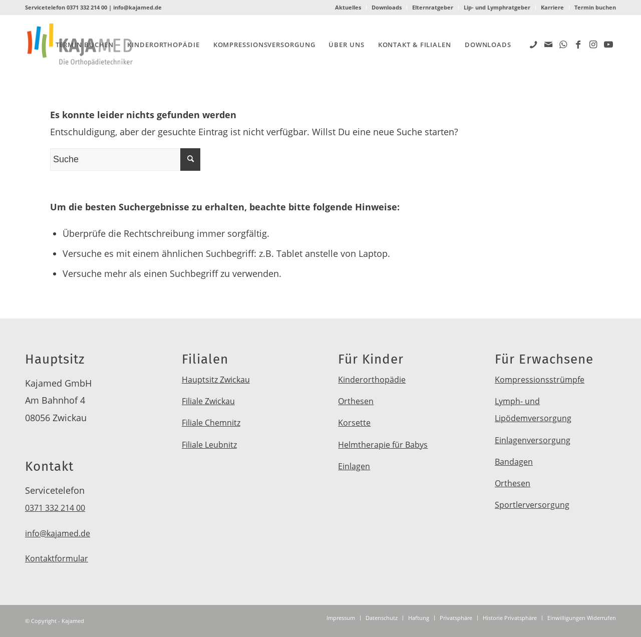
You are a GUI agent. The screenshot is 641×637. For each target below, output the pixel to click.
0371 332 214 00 (87, 7)
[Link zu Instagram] (593, 44)
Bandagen (514, 461)
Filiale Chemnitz (211, 422)
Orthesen (356, 401)
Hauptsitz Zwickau (216, 379)
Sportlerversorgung (532, 504)
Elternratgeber (432, 7)
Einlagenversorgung (532, 440)
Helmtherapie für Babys (383, 444)
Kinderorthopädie (372, 379)
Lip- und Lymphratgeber (497, 7)
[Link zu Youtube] (608, 44)
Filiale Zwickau (208, 401)
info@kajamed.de (137, 7)
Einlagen (354, 466)
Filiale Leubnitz (209, 444)
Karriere (552, 7)
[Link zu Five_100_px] (533, 44)
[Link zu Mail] (548, 44)
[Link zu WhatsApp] (563, 44)
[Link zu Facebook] (578, 44)
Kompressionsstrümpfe (539, 379)
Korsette (354, 422)
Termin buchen (595, 7)
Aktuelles (348, 7)
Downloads (387, 7)
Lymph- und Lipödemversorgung (533, 410)
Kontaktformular (56, 558)
